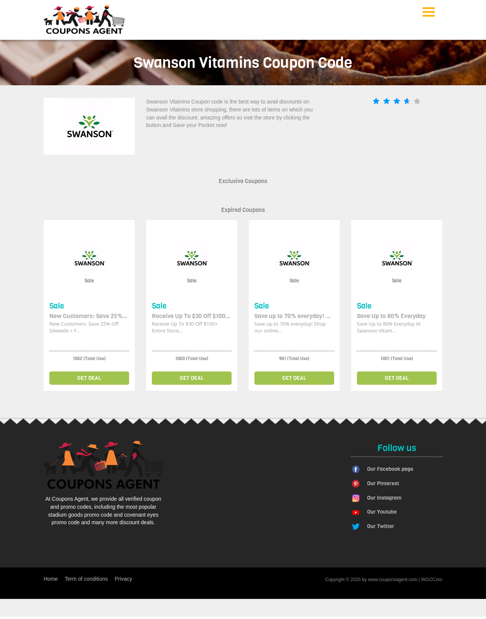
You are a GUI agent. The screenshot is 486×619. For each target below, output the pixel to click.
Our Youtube (382, 512)
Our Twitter (380, 526)
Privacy (123, 579)
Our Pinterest (383, 483)
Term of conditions (86, 579)
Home (51, 579)
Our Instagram (384, 497)
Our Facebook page (390, 469)
